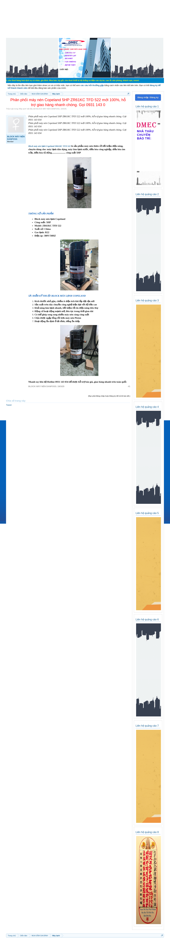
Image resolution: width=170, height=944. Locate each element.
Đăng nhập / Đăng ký (148, 97)
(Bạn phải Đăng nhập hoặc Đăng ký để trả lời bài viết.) (109, 396)
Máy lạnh (22, 109)
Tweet (9, 405)
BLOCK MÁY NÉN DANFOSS (48, 109)
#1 (129, 386)
